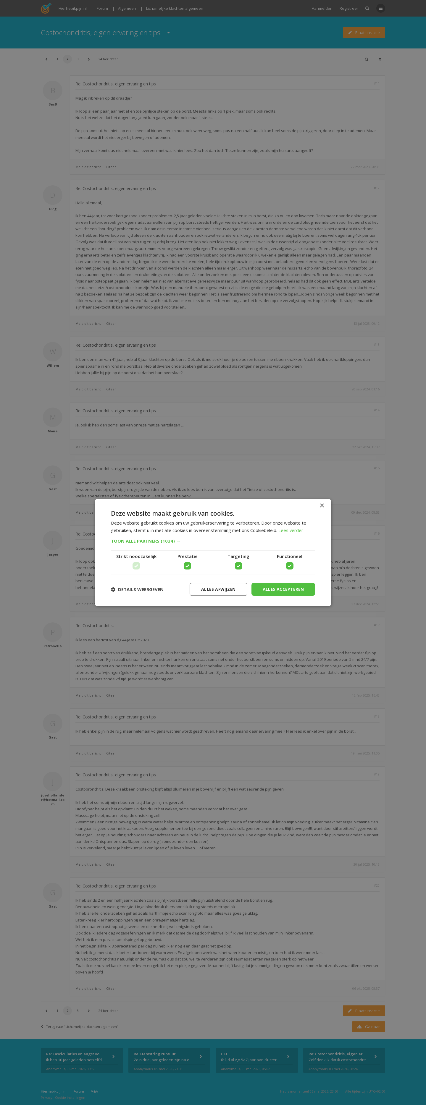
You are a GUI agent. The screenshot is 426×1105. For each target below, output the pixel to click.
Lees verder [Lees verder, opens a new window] (291, 530)
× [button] (322, 505)
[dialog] (213, 552)
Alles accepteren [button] (283, 589)
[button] (213, 540)
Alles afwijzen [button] (217, 589)
